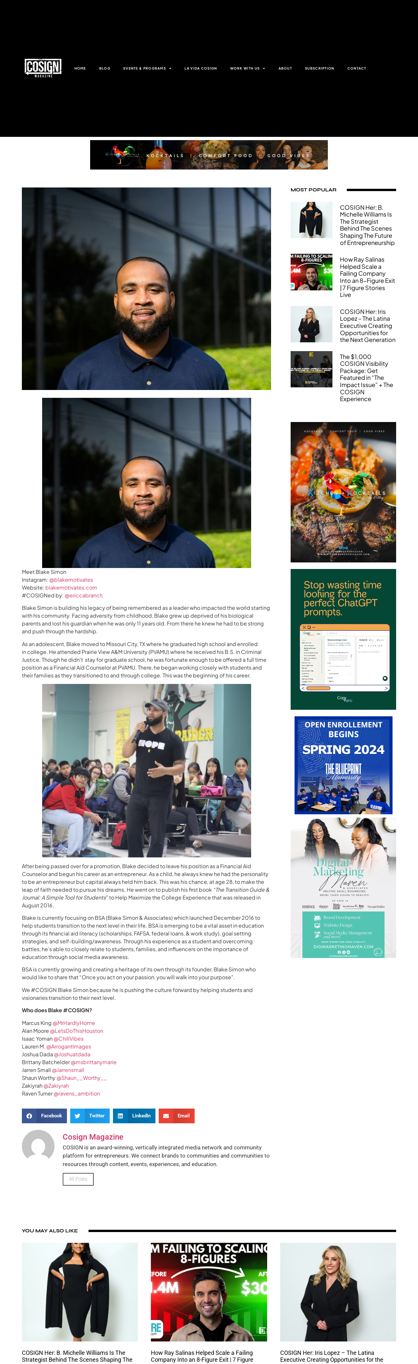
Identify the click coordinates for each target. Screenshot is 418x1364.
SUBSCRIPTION (319, 68)
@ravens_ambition (77, 1093)
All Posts (78, 1179)
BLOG (104, 68)
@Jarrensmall (68, 1069)
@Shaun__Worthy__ (81, 1077)
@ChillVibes (69, 1038)
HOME (80, 68)
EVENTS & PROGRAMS (147, 68)
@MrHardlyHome (74, 1022)
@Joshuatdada (72, 1054)
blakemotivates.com (71, 587)
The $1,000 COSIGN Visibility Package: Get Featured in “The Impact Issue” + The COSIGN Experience (366, 378)
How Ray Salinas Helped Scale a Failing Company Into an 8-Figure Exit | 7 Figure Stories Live (367, 276)
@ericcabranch (84, 595)
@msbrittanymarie (94, 1062)
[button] (44, 1116)
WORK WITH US (247, 68)
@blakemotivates (71, 579)
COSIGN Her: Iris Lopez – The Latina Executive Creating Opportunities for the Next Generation (367, 325)
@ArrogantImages (68, 1046)
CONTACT (356, 68)
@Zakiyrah (56, 1085)
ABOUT (285, 68)
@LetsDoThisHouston (76, 1030)
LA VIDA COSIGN (201, 68)
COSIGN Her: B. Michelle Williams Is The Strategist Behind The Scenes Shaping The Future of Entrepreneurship (367, 224)
